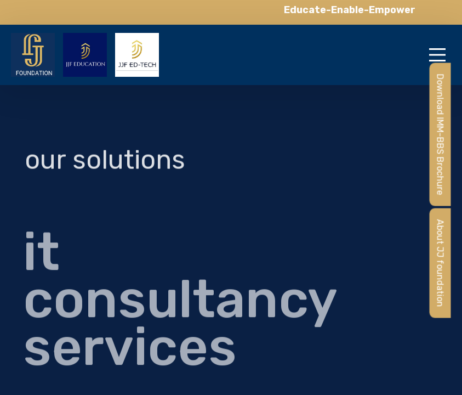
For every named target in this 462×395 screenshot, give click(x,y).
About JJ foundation (440, 263)
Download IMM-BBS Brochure (440, 134)
